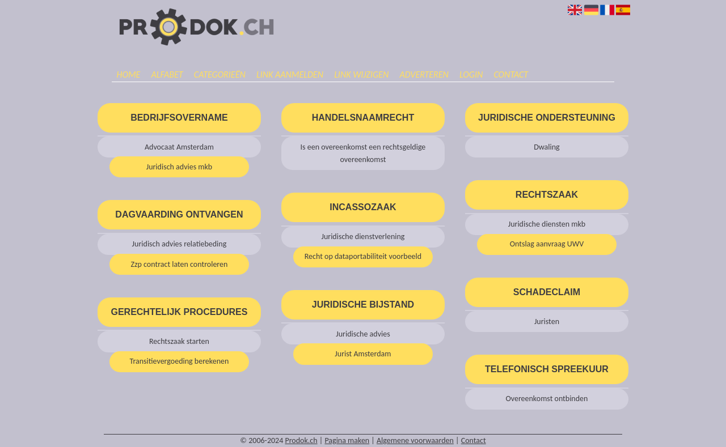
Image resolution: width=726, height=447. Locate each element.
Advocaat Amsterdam (179, 147)
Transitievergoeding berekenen (179, 361)
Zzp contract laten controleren (178, 264)
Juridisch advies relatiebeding (179, 244)
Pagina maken (346, 440)
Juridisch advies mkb (179, 167)
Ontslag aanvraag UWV (547, 244)
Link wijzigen (361, 74)
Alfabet (167, 74)
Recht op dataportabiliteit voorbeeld (363, 256)
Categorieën (220, 74)
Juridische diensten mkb (547, 224)
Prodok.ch (301, 440)
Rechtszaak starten (179, 341)
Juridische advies (363, 334)
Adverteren (424, 74)
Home (128, 74)
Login (471, 74)
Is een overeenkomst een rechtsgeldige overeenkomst (363, 153)
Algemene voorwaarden (415, 440)
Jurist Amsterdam (363, 354)
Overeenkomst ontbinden (546, 398)
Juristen (546, 321)
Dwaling (547, 147)
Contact (510, 74)
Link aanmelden (289, 74)
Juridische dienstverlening (362, 236)
